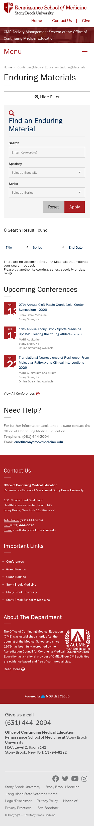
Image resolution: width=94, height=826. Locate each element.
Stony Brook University (21, 592)
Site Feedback (48, 808)
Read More (12, 669)
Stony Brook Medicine (21, 584)
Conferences (15, 561)
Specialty (15, 164)
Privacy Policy (47, 801)
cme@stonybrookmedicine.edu (38, 442)
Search (14, 143)
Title (9, 247)
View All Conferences (19, 393)
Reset (53, 207)
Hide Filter (47, 97)
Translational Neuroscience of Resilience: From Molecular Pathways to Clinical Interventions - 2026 (54, 362)
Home (36, 20)
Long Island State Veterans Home (32, 794)
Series (13, 183)
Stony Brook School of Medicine (28, 600)
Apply (74, 207)
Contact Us (62, 20)
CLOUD (55, 696)
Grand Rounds (16, 569)
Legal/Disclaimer (18, 801)
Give (86, 20)
